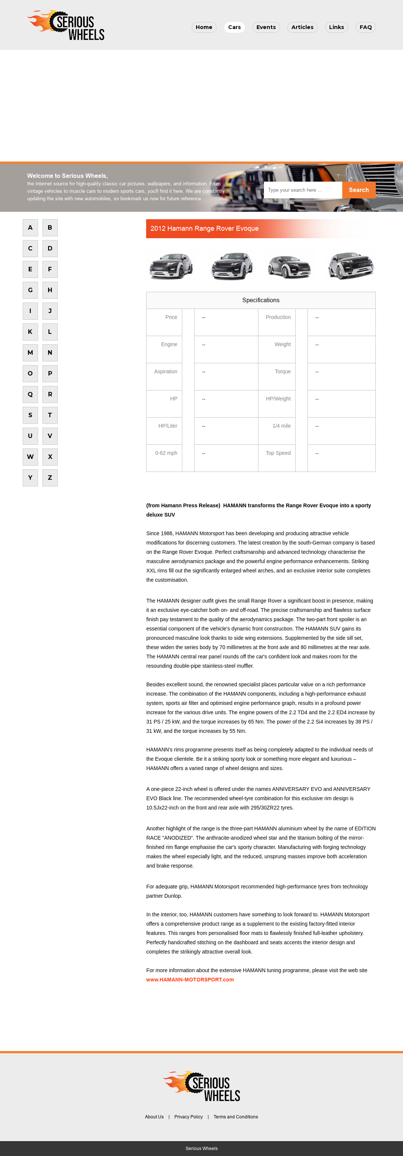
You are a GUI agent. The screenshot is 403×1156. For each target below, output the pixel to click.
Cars (234, 27)
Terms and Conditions (236, 1117)
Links (336, 27)
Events (266, 27)
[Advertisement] (201, 106)
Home (204, 27)
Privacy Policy (188, 1117)
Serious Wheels (202, 1148)
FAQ (366, 27)
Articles (303, 27)
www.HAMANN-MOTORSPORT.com (190, 980)
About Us (154, 1117)
